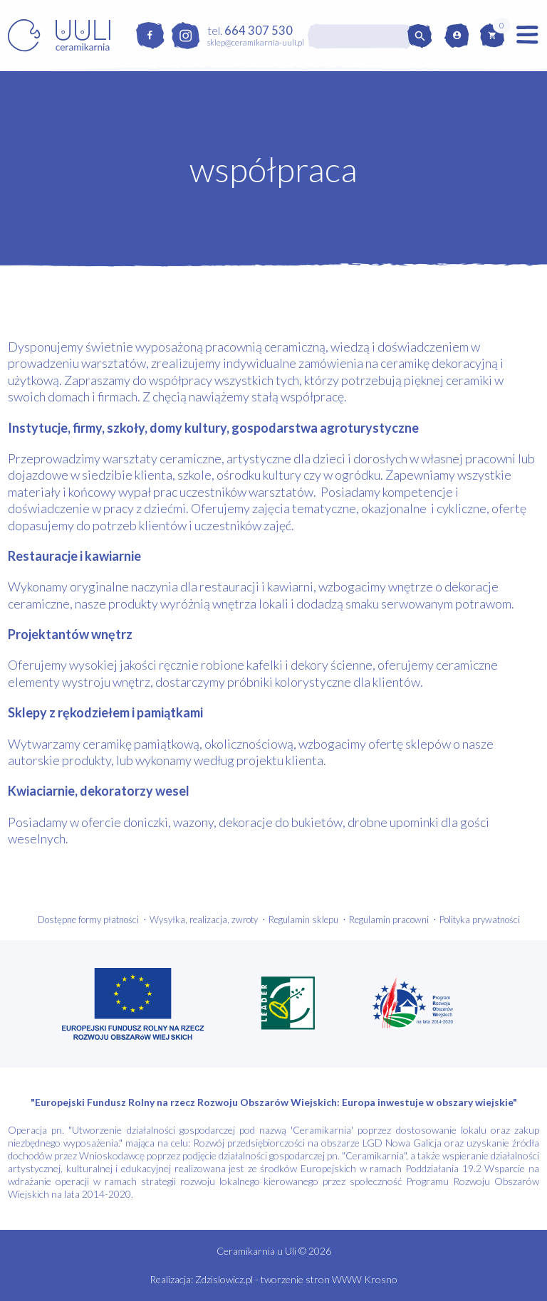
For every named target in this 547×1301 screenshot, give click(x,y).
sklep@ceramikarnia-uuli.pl (255, 42)
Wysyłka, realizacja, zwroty (204, 919)
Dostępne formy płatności (88, 919)
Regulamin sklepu (303, 919)
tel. (250, 30)
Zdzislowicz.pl (224, 1279)
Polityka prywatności (479, 919)
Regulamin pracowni (389, 919)
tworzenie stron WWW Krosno (329, 1279)
